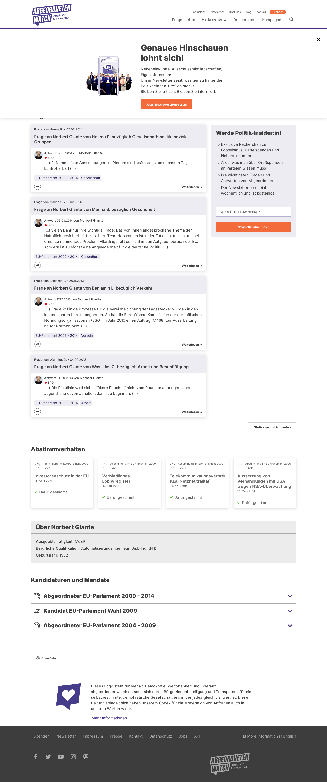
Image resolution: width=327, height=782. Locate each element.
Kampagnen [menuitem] (273, 20)
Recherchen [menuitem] (244, 20)
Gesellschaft (90, 178)
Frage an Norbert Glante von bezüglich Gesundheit (94, 209)
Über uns (235, 12)
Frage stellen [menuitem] (183, 20)
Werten (113, 708)
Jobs (183, 736)
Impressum (93, 736)
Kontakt (261, 12)
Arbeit (86, 403)
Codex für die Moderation (182, 703)
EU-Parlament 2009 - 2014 (56, 178)
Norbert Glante (91, 153)
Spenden (278, 12)
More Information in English (269, 736)
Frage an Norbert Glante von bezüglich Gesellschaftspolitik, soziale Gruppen (111, 139)
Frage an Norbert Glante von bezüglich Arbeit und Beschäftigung (111, 366)
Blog (249, 12)
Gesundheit (90, 256)
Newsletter (217, 12)
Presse (116, 736)
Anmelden (199, 12)
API (197, 736)
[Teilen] (37, 186)
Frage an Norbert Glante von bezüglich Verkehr (93, 288)
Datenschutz (160, 736)
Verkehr (87, 335)
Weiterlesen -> (192, 187)
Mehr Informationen (109, 718)
